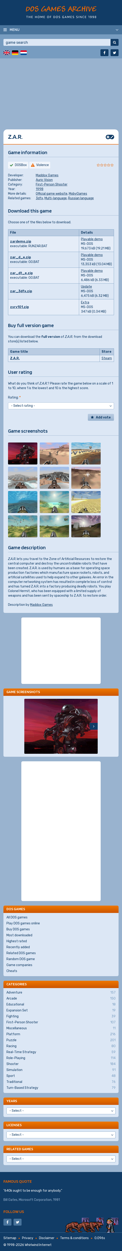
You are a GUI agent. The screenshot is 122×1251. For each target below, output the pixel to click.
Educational (61, 1004)
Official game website (51, 194)
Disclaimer (46, 1238)
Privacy (27, 1238)
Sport (61, 1076)
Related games (19, 1149)
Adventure (61, 992)
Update (86, 287)
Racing (61, 1046)
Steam (107, 358)
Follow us (13, 1211)
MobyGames (78, 194)
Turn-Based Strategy (61, 1088)
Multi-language (55, 198)
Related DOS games (21, 953)
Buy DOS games (18, 929)
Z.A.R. (15, 358)
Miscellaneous (61, 1028)
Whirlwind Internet (38, 1245)
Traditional (61, 1082)
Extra (85, 302)
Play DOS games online (23, 923)
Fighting (61, 1016)
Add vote (103, 417)
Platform (61, 1034)
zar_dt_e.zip (21, 273)
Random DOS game (20, 959)
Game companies (19, 965)
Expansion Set (61, 1010)
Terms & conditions (74, 1238)
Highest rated (16, 941)
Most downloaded (19, 935)
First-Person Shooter (51, 184)
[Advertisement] (61, 90)
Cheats (11, 971)
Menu (14, 29)
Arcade (61, 998)
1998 (39, 189)
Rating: (14, 397)
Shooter (61, 1064)
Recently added (18, 947)
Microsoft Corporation (35, 1200)
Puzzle (61, 1040)
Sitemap (9, 1238)
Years (11, 1101)
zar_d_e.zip (20, 257)
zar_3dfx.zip (21, 291)
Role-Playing (61, 1058)
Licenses (14, 1125)
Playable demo (92, 239)
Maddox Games (47, 175)
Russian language (81, 198)
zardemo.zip (20, 241)
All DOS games (17, 917)
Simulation (61, 1070)
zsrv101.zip (19, 307)
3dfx (39, 198)
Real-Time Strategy (61, 1052)
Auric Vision (44, 180)
